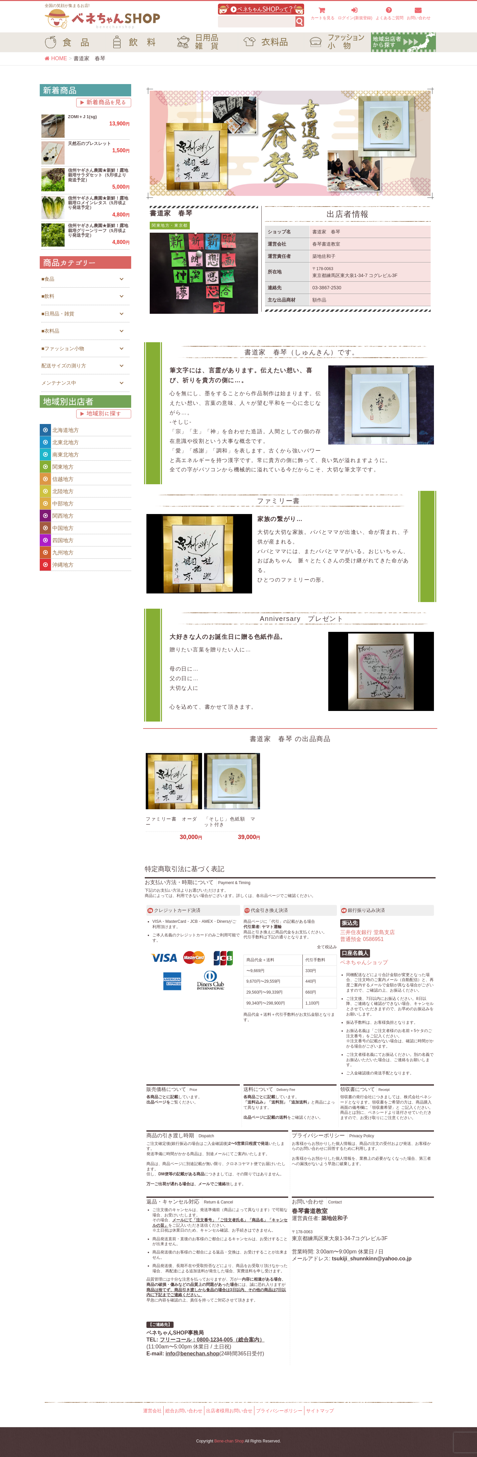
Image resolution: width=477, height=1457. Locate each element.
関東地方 (57, 467)
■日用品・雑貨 (57, 313)
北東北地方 (59, 442)
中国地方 (57, 528)
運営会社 (152, 1410)
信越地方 (57, 479)
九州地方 (57, 552)
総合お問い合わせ (183, 1410)
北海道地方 (59, 430)
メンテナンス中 (58, 383)
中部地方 (57, 503)
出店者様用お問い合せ (229, 1410)
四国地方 (57, 540)
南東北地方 (59, 454)
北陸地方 (57, 491)
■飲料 (47, 296)
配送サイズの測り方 (63, 365)
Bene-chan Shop (229, 1441)
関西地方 (57, 516)
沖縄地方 (57, 565)
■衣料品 (50, 331)
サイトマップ (320, 1410)
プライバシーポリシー (279, 1410)
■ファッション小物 (62, 348)
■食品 (47, 279)
